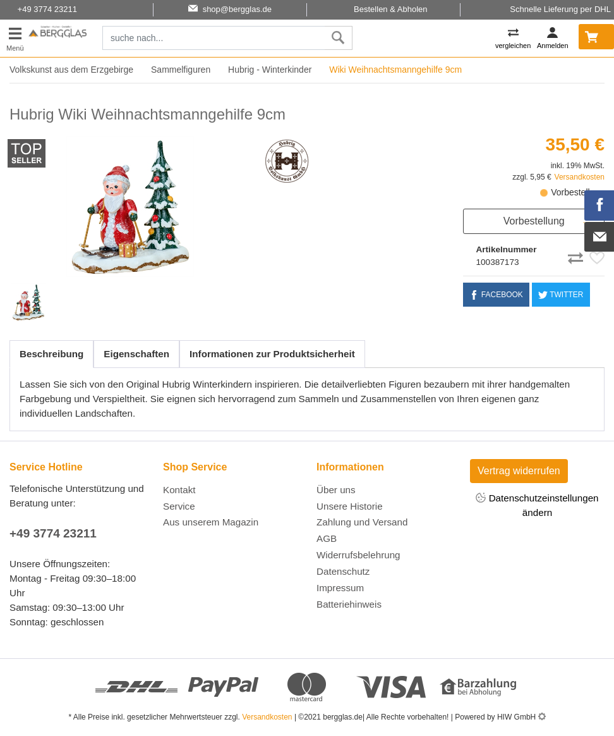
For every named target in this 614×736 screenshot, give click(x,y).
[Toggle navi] (15, 38)
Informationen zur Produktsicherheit (272, 353)
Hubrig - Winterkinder (269, 69)
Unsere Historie (349, 506)
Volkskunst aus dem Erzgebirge (71, 69)
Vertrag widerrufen (519, 470)
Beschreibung (51, 353)
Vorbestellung (534, 221)
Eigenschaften (136, 353)
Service (179, 506)
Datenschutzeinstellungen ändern (537, 504)
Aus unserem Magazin (210, 522)
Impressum (340, 587)
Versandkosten (580, 177)
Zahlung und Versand (361, 522)
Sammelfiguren (180, 69)
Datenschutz (343, 571)
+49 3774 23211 (53, 533)
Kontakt (179, 489)
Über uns (336, 489)
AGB (326, 538)
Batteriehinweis (349, 604)
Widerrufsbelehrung (358, 554)
